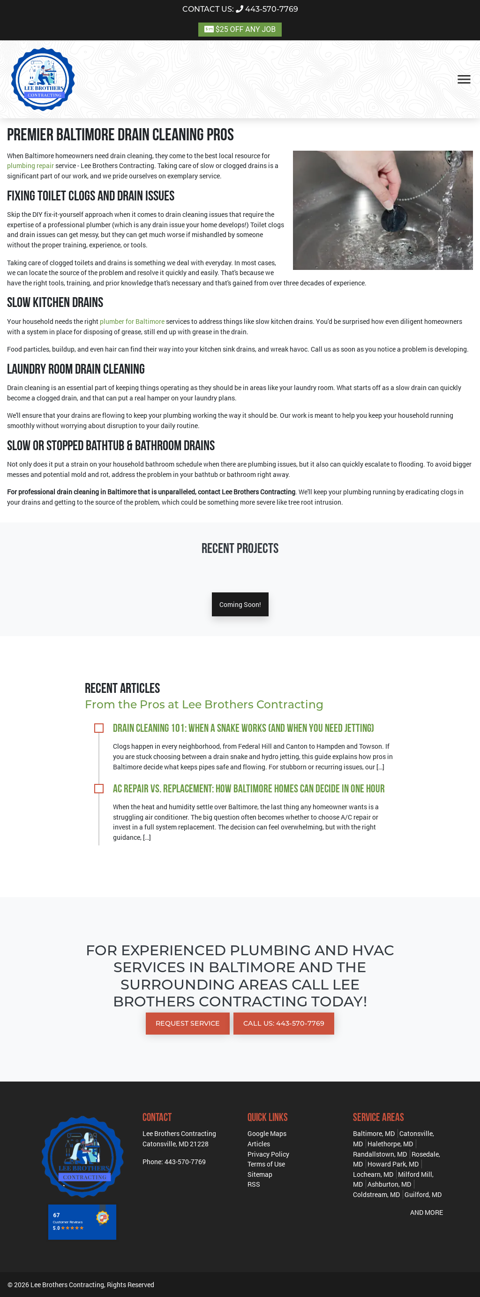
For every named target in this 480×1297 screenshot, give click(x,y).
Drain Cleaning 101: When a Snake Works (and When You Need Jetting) (243, 729)
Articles (259, 1143)
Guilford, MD (423, 1194)
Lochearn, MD (373, 1174)
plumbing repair (30, 165)
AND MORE (426, 1212)
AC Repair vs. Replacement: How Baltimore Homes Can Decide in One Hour (249, 789)
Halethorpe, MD (390, 1143)
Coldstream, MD (376, 1194)
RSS (254, 1184)
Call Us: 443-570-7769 (283, 1023)
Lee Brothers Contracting (67, 1284)
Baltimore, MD (374, 1133)
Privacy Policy (268, 1154)
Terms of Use (266, 1163)
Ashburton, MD (389, 1184)
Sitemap (260, 1174)
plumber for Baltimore (132, 321)
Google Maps (267, 1133)
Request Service (188, 1023)
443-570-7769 (240, 9)
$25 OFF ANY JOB (240, 29)
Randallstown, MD (380, 1154)
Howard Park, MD (393, 1163)
